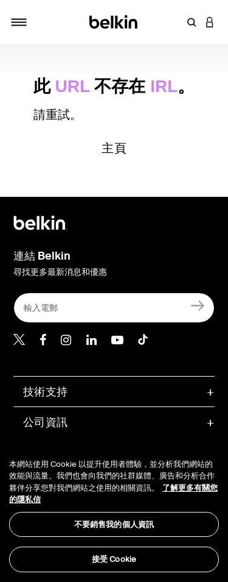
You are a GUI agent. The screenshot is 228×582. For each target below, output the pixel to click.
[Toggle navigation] (19, 22)
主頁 (114, 148)
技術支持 (45, 392)
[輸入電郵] (114, 308)
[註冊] (198, 305)
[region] (114, 508)
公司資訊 (45, 422)
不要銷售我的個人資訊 (114, 524)
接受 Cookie (114, 559)
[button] (191, 22)
